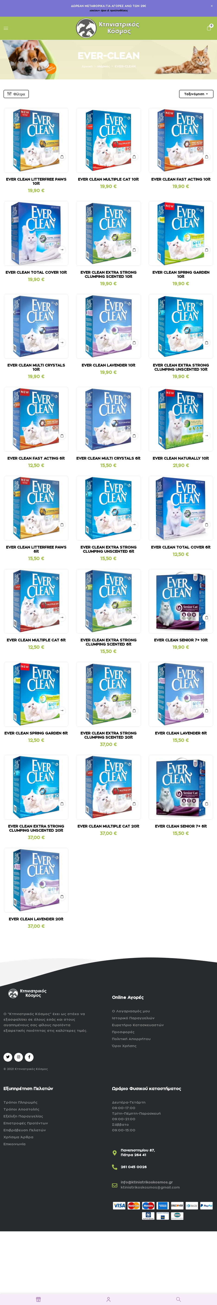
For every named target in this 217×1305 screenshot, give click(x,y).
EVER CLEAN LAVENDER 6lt (181, 733)
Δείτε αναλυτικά (62, 250)
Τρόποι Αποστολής (21, 1109)
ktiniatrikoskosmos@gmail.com (150, 1187)
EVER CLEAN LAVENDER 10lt (108, 365)
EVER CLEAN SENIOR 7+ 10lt (181, 640)
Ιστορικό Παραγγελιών (133, 1018)
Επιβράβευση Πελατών (24, 1130)
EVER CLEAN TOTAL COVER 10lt (36, 272)
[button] (209, 28)
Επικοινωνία (14, 1144)
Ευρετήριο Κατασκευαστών (138, 1025)
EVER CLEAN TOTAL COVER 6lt (181, 547)
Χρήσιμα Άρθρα (18, 1137)
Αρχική (87, 66)
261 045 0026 (134, 1167)
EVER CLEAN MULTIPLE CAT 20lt (108, 826)
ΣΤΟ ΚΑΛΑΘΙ (62, 157)
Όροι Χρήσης (124, 1046)
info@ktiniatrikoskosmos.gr (147, 1182)
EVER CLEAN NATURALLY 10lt (181, 458)
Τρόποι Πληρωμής (20, 1102)
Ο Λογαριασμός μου (131, 1011)
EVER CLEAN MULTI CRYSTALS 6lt (108, 458)
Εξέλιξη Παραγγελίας (23, 1116)
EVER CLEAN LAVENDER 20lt (36, 919)
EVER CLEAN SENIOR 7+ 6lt (181, 826)
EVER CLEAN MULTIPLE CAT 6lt (36, 640)
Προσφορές (123, 1032)
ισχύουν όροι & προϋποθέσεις (109, 10)
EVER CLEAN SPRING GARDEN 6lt (36, 733)
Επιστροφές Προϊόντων (25, 1123)
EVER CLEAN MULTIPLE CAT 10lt (108, 179)
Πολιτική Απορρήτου (131, 1039)
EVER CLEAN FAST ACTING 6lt (36, 458)
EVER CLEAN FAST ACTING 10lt (181, 179)
